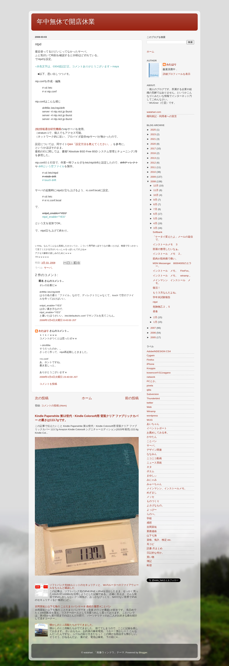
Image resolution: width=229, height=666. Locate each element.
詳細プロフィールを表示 (176, 74)
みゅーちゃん (154, 484)
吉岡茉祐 (152, 527)
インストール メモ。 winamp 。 (172, 275)
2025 (153, 129)
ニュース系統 (154, 462)
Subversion (153, 394)
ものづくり (153, 501)
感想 (149, 522)
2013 (153, 158)
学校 (149, 518)
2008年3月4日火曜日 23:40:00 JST (59, 377)
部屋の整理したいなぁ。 (166, 249)
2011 (153, 167)
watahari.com (154, 112)
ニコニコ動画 (154, 458)
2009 (153, 176)
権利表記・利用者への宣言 (162, 116)
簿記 (149, 561)
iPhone (150, 364)
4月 (155, 223)
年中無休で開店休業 (66, 21)
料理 (149, 565)
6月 (155, 214)
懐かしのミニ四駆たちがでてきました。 (72, 625)
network (151, 377)
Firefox (150, 359)
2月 (155, 317)
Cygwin (151, 355)
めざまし (152, 492)
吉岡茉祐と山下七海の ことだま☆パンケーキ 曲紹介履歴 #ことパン (73, 606)
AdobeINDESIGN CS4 (159, 351)
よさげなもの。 (155, 505)
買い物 (150, 557)
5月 (155, 218)
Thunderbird (153, 398)
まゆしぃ (152, 475)
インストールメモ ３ (165, 244)
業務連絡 (152, 531)
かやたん (152, 437)
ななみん (152, 454)
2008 (153, 181)
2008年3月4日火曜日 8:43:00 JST (58, 320)
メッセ (150, 497)
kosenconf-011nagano (159, 372)
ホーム (87, 398)
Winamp (151, 411)
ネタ (149, 467)
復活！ (156, 287)
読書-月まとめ (155, 548)
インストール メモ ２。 (168, 253)
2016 (153, 153)
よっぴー (152, 509)
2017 (153, 148)
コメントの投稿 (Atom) (54, 405)
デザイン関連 (154, 449)
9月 (155, 199)
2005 (153, 337)
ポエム (150, 471)
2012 (153, 162)
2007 (153, 328)
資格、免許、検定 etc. (159, 540)
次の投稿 (41, 398)
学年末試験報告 (161, 297)
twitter (150, 402)
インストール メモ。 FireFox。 (172, 270)
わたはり (44, 331)
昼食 (155, 311)
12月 (156, 185)
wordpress (152, 415)
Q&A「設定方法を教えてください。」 (90, 144)
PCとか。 (152, 381)
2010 (153, 172)
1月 (155, 322)
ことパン (152, 441)
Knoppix (151, 368)
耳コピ (150, 544)
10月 (156, 195)
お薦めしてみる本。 (158, 432)
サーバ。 (49, 267)
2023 (153, 134)
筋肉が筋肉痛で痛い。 (165, 258)
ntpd (155, 302)
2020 (153, 144)
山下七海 (152, 535)
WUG (150, 420)
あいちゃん (153, 424)
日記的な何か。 (155, 552)
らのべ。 (152, 514)
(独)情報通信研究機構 (48, 129)
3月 (155, 228)
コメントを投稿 (48, 384)
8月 (155, 204)
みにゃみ (152, 480)
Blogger (143, 652)
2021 (153, 139)
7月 (155, 209)
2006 (153, 332)
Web (149, 407)
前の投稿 (132, 398)
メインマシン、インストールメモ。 (167, 488)
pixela (150, 385)
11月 (156, 190)
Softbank (157, 232)
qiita (149, 389)
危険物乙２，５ (161, 306)
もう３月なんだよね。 (165, 292)
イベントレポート (157, 428)
